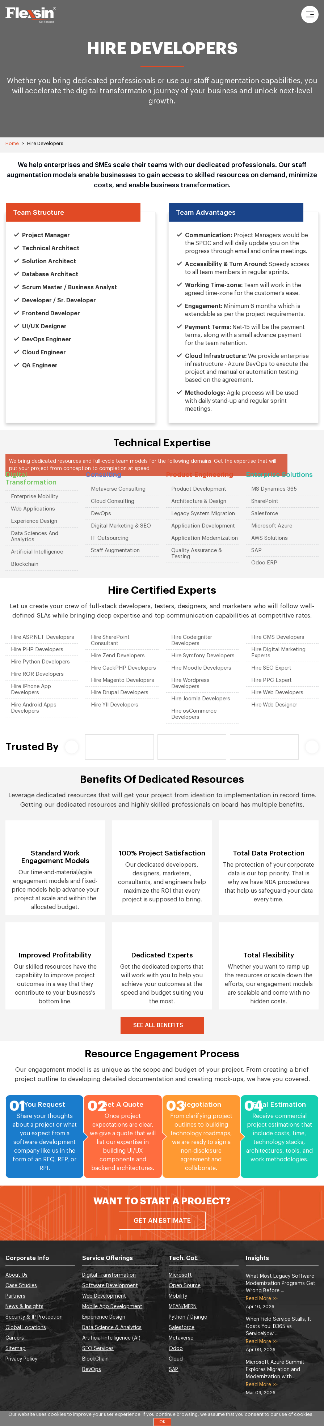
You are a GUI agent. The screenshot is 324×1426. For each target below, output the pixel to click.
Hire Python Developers (40, 662)
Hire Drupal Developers (119, 692)
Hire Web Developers (277, 692)
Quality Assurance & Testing (196, 553)
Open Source (185, 1285)
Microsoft (180, 1275)
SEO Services (98, 1348)
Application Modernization (204, 538)
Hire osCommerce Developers (193, 714)
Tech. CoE (183, 1258)
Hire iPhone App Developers (31, 689)
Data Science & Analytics (112, 1327)
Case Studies (21, 1285)
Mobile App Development (112, 1306)
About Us (16, 1275)
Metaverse (181, 1338)
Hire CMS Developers (277, 637)
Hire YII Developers (114, 705)
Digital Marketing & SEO (121, 526)
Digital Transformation (30, 478)
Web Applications (33, 509)
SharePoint (264, 501)
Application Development (203, 526)
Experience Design (34, 521)
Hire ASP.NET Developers (42, 637)
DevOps (101, 513)
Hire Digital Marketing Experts (278, 652)
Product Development (198, 489)
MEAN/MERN (183, 1306)
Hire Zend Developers (118, 655)
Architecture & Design (198, 501)
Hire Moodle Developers (201, 668)
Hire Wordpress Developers (190, 683)
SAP (256, 550)
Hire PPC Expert (271, 680)
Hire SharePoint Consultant (110, 640)
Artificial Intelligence (37, 552)
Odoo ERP (264, 562)
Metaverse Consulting (118, 489)
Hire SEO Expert (271, 668)
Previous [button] (71, 746)
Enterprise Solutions (279, 474)
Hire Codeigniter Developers (191, 640)
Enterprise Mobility (34, 496)
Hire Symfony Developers (203, 655)
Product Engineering (199, 474)
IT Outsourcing (110, 538)
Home (12, 143)
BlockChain (95, 1359)
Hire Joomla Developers (200, 698)
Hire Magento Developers (122, 680)
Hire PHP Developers (37, 649)
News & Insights (24, 1306)
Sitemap (15, 1348)
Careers (14, 1338)
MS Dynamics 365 (274, 489)
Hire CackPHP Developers (123, 668)
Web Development (104, 1296)
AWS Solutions (269, 538)
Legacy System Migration (203, 513)
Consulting (103, 474)
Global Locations (25, 1327)
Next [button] (312, 746)
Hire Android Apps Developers (33, 708)
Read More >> (262, 1298)
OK (162, 1422)
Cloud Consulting (112, 501)
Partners (15, 1296)
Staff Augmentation (115, 550)
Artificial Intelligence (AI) (111, 1338)
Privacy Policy (21, 1359)
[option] (119, 747)
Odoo (176, 1348)
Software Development (110, 1285)
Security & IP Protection (34, 1317)
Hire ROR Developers (37, 674)
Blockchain (24, 564)
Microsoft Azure (271, 526)
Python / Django (188, 1317)
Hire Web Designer (274, 705)
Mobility (178, 1296)
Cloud (176, 1359)
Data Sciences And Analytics (34, 536)
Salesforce (264, 513)
